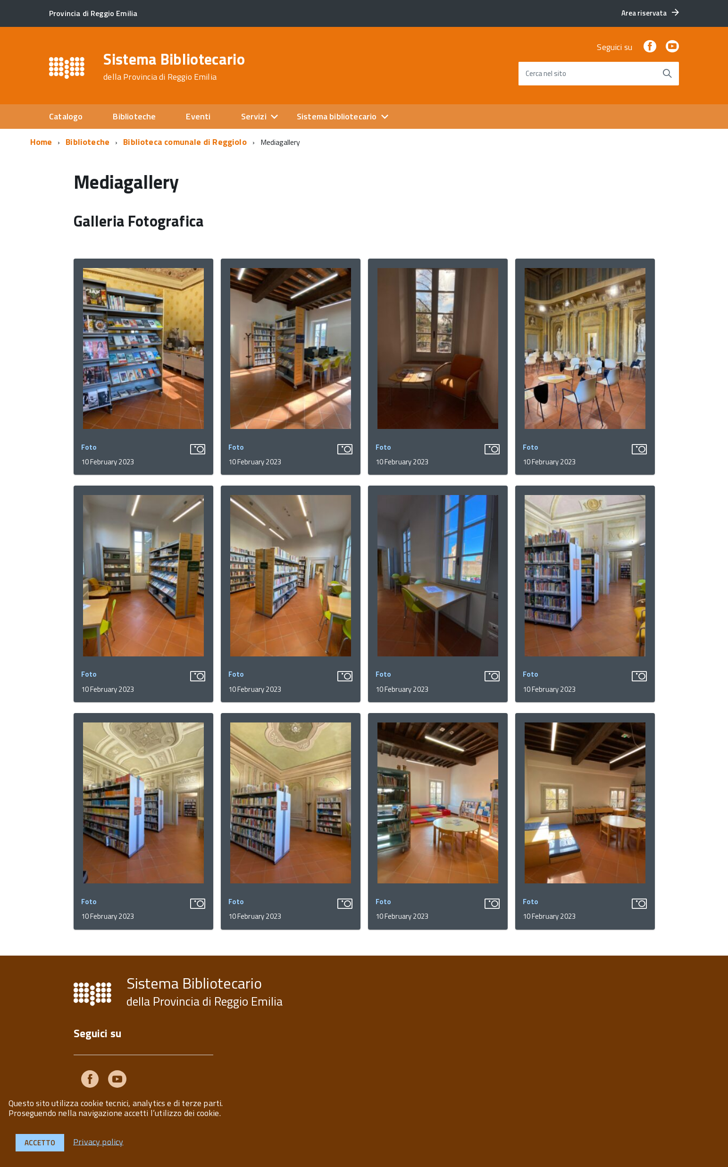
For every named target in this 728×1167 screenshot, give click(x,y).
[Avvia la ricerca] (667, 73)
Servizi (254, 116)
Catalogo (66, 116)
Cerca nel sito (546, 73)
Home (41, 141)
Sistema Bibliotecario (174, 66)
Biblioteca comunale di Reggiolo (185, 141)
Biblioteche (134, 116)
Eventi (198, 116)
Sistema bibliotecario (337, 116)
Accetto (40, 1142)
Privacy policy (98, 1141)
